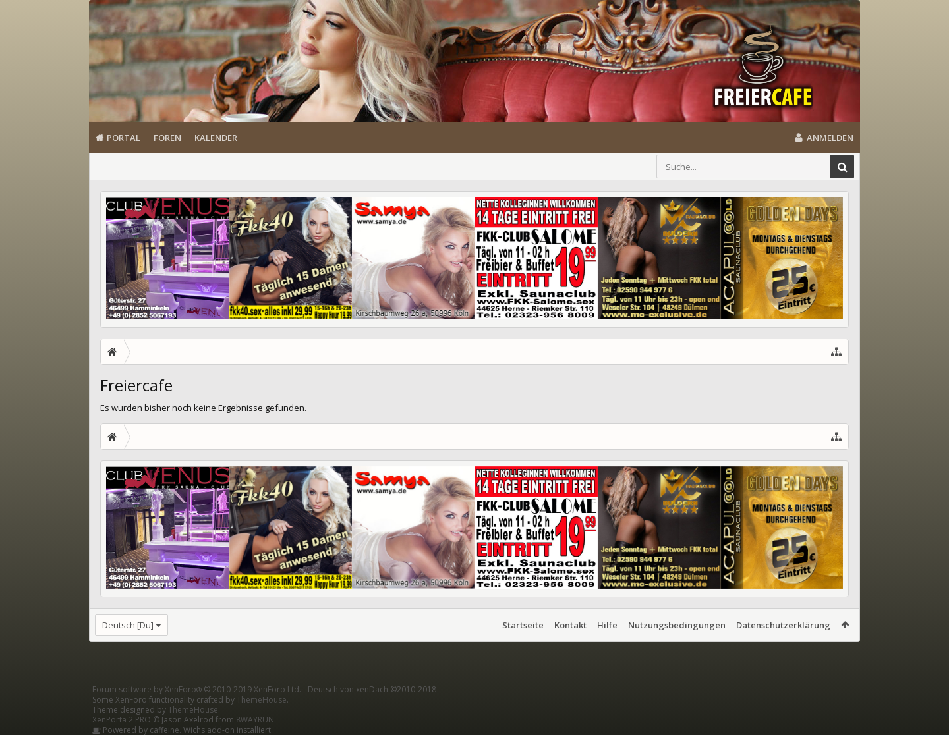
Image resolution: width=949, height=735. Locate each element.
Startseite (523, 625)
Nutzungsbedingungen (677, 625)
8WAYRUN (255, 719)
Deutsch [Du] (128, 625)
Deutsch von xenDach (372, 689)
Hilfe (607, 625)
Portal (123, 138)
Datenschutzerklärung (783, 625)
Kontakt (570, 625)
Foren (167, 138)
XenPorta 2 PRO (121, 719)
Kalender (215, 138)
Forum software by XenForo (196, 689)
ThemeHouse (262, 699)
